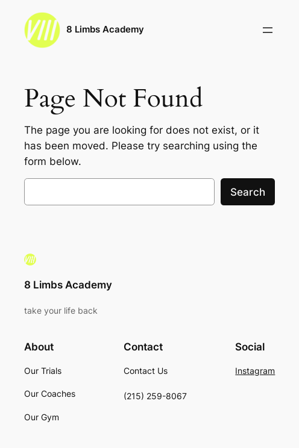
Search (247, 192)
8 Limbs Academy (105, 29)
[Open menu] (267, 30)
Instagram (255, 371)
